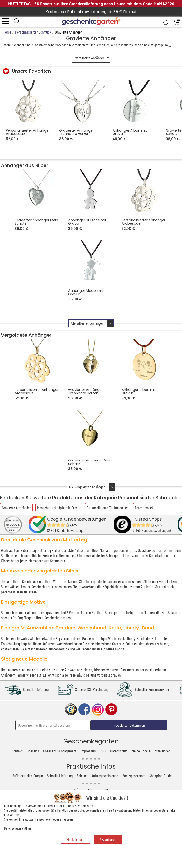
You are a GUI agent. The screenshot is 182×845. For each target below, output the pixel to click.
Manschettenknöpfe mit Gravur (59, 507)
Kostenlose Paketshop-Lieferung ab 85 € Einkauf (91, 11)
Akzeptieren (108, 839)
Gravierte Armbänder (16, 507)
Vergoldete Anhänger (26, 335)
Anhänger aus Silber (24, 165)
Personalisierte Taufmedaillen (107, 507)
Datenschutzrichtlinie (18, 828)
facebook (84, 709)
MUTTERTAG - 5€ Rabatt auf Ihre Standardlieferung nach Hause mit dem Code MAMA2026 (91, 3)
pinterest (111, 709)
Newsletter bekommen (129, 725)
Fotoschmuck (144, 507)
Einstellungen (75, 839)
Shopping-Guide (160, 775)
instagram (98, 709)
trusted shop (71, 709)
